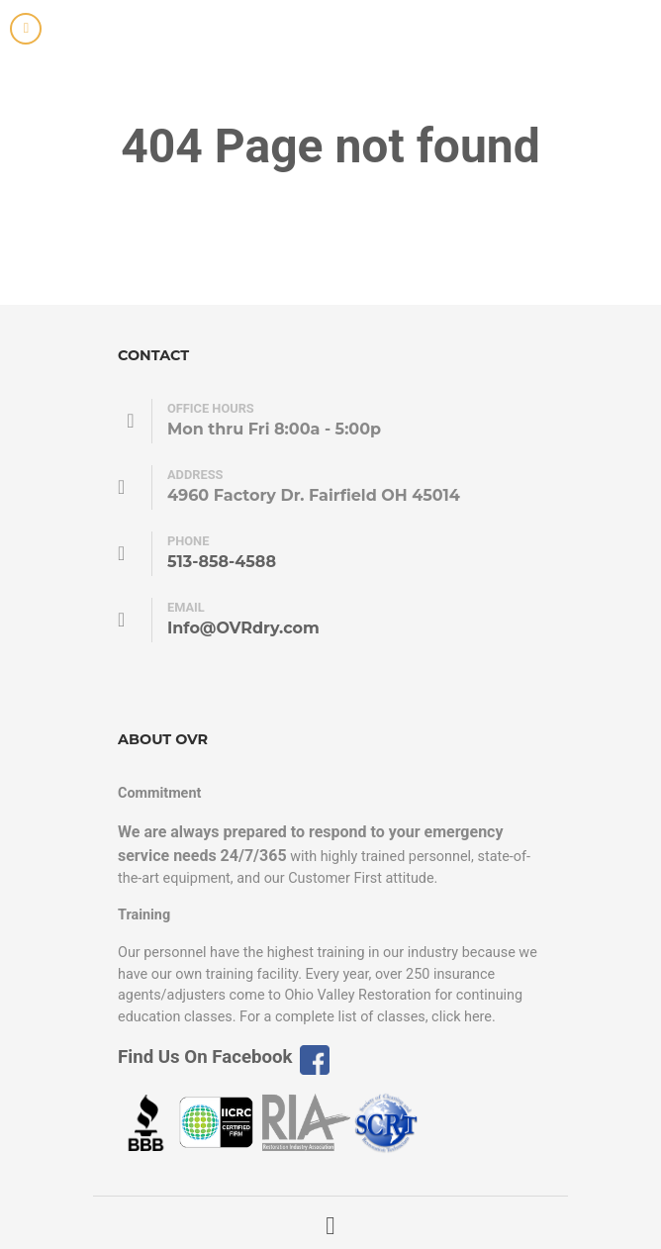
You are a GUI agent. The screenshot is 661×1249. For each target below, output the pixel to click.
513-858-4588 (221, 561)
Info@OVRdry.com (243, 628)
